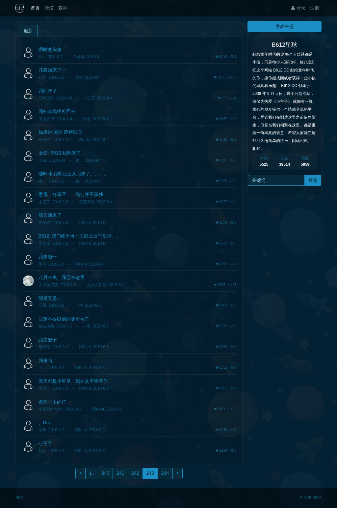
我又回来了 (50, 215)
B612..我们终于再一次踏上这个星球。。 (80, 236)
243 (150, 473)
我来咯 (45, 360)
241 (120, 473)
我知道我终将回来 (57, 111)
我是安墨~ (49, 298)
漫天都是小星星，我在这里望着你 (73, 381)
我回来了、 (50, 90)
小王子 (45, 443)
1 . (91, 473)
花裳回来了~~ (53, 69)
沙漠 (49, 8)
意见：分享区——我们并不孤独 (71, 194)
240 (105, 473)
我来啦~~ (48, 256)
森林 (62, 8)
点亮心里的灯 (52, 402)
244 (165, 473)
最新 (28, 30)
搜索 (313, 180)
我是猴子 (48, 339)
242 (135, 473)
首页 (35, 8)
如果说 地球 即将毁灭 (61, 132)
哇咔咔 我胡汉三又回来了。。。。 (74, 173)
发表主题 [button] (284, 26)
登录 (298, 8)
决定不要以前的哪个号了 (64, 319)
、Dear (46, 422)
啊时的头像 (50, 49)
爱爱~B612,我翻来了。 (62, 152)
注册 (314, 8)
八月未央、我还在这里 (62, 277)
